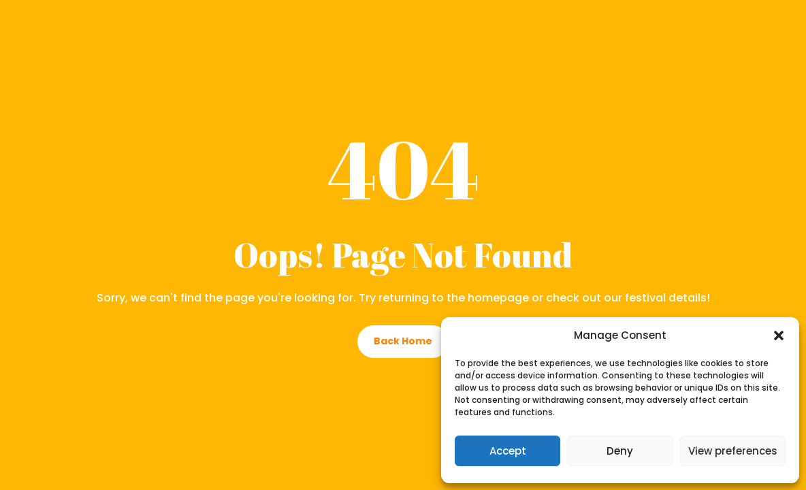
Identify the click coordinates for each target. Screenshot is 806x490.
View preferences (732, 451)
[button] (779, 335)
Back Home (403, 341)
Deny (620, 451)
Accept (507, 451)
